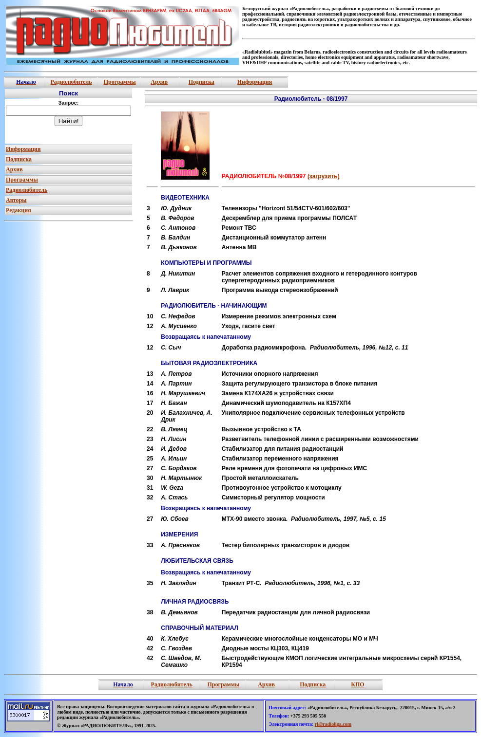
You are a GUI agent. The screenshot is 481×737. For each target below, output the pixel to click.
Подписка (201, 81)
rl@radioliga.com (333, 724)
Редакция (18, 210)
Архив (159, 81)
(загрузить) (324, 176)
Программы (120, 81)
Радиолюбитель (71, 81)
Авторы (16, 200)
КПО (357, 684)
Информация (254, 81)
